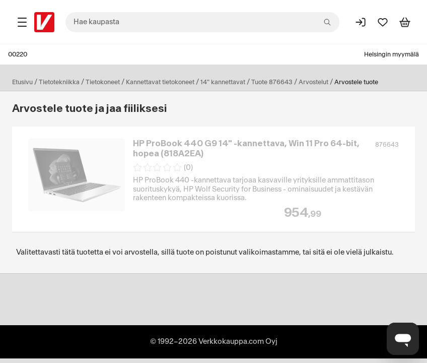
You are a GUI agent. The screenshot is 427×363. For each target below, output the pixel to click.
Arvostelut (313, 82)
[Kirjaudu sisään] (360, 22)
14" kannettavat (222, 82)
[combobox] (202, 22)
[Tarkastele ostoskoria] (405, 22)
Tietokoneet (103, 82)
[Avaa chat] (403, 339)
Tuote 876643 (272, 82)
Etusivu (22, 82)
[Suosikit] (383, 22)
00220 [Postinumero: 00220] (17, 54)
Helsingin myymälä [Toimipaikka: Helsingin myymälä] (391, 54)
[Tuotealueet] (22, 22)
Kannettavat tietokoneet (160, 82)
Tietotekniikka (59, 82)
